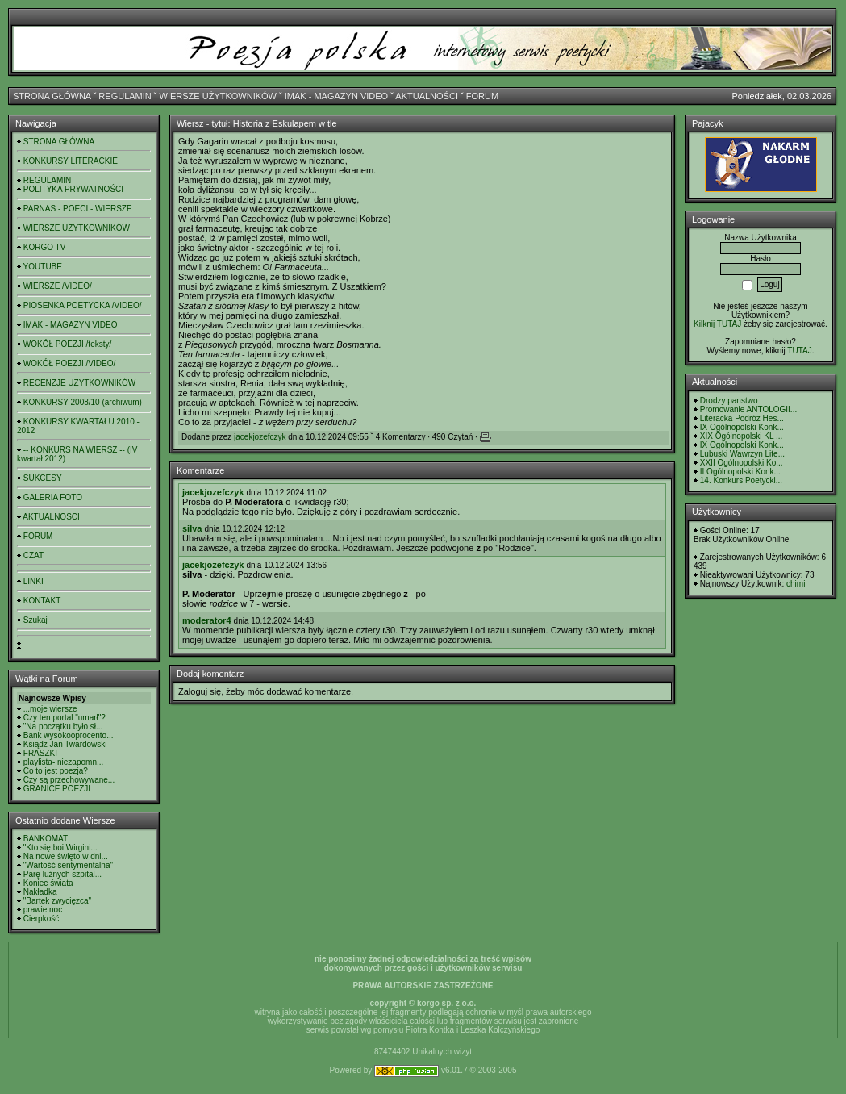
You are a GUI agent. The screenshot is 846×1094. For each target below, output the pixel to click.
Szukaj (35, 620)
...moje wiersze (50, 708)
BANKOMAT (45, 838)
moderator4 (206, 620)
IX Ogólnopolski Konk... (742, 427)
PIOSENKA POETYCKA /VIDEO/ (82, 305)
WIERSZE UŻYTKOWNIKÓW (218, 96)
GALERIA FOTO (52, 497)
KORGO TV (44, 247)
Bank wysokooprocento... (68, 735)
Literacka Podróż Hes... (742, 418)
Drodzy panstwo (729, 400)
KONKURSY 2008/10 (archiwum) (82, 402)
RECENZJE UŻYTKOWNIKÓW (79, 382)
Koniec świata (48, 883)
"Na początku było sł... (63, 726)
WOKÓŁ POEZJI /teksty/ (67, 344)
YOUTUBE (42, 266)
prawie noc (42, 909)
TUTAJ (799, 350)
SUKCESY (42, 478)
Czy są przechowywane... (69, 779)
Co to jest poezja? (55, 770)
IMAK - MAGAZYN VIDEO (336, 96)
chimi (795, 583)
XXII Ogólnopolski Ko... (741, 462)
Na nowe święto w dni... (65, 856)
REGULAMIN (124, 96)
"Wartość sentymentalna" (68, 865)
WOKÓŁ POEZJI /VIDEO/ (69, 363)
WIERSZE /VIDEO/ (57, 286)
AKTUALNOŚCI (426, 96)
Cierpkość (41, 918)
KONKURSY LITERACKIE (70, 161)
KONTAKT (41, 600)
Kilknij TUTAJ (717, 323)
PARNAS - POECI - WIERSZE (77, 208)
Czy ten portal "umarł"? (64, 717)
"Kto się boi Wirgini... (60, 847)
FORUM (482, 96)
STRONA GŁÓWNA (52, 96)
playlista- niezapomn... (63, 762)
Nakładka (40, 891)
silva (192, 528)
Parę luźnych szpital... (62, 874)
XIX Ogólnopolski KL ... (741, 436)
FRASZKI (40, 753)
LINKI (33, 581)
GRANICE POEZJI (56, 788)
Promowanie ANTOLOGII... (748, 409)
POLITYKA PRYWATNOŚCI (73, 189)
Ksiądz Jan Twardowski (65, 744)
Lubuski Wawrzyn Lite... (742, 453)
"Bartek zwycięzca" (57, 900)
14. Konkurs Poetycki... (741, 480)
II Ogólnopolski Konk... (740, 471)
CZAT (33, 555)
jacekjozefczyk (259, 436)
